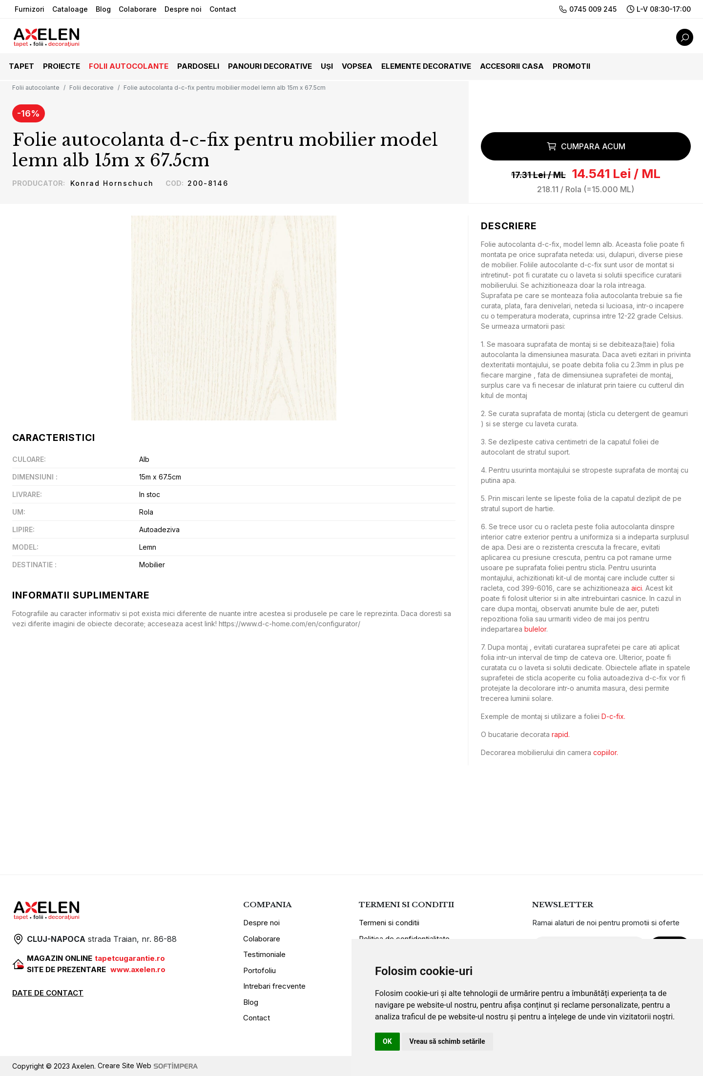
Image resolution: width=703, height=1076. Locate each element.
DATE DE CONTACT (47, 992)
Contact (222, 9)
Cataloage (70, 9)
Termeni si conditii (389, 923)
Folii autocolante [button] (128, 66)
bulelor (535, 629)
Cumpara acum (585, 146)
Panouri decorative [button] (270, 66)
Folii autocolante (36, 87)
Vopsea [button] (357, 66)
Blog (103, 9)
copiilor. (605, 752)
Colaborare (138, 9)
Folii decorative (91, 87)
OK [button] (387, 1041)
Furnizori (29, 9)
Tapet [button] (21, 66)
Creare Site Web (148, 1066)
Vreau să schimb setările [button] (447, 1041)
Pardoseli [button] (198, 66)
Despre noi (183, 9)
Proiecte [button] (61, 66)
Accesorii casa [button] (512, 66)
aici (636, 588)
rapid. (561, 734)
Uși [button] (327, 66)
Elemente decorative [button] (426, 66)
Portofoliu (259, 970)
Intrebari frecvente (274, 986)
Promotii (571, 66)
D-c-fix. (613, 716)
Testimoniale (264, 954)
